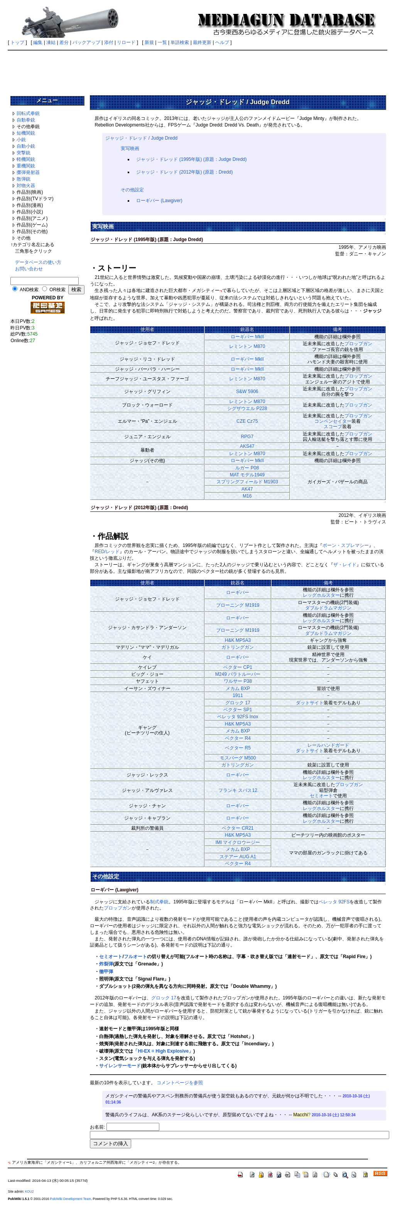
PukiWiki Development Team (70, 1199)
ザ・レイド (344, 564)
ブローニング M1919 (237, 605)
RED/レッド (107, 551)
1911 (238, 695)
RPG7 (247, 436)
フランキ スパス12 (237, 790)
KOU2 (29, 1191)
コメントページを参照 (180, 1082)
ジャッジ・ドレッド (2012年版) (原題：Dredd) (184, 172)
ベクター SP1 (237, 709)
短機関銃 (26, 133)
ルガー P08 (247, 468)
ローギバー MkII (247, 336)
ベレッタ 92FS (334, 902)
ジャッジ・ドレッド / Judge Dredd (141, 138)
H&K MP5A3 (238, 640)
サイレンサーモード (120, 1065)
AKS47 (247, 446)
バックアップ (86, 42)
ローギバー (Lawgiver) (159, 200)
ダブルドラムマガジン (328, 608)
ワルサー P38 (238, 681)
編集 (37, 42)
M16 (247, 496)
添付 (108, 42)
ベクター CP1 (237, 667)
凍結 (51, 42)
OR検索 (57, 289)
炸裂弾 (106, 964)
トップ (17, 42)
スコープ (333, 426)
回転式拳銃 (28, 113)
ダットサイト (310, 702)
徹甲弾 (106, 971)
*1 (220, 291)
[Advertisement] (197, 70)
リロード (126, 42)
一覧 (162, 42)
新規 (149, 42)
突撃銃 (23, 152)
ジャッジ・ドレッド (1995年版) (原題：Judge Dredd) (191, 159)
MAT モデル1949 (247, 475)
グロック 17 (237, 702)
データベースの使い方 (38, 262)
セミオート (321, 795)
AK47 (247, 489)
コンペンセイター (332, 421)
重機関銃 (26, 166)
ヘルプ (222, 42)
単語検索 (179, 42)
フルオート (135, 956)
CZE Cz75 (247, 421)
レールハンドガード (328, 745)
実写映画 (130, 148)
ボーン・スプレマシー (345, 545)
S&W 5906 (247, 391)
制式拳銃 (159, 902)
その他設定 (132, 189)
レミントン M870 (247, 346)
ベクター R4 (238, 738)
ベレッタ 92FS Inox (237, 716)
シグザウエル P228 (247, 408)
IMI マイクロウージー (237, 842)
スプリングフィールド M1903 (247, 481)
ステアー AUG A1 (237, 856)
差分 (64, 42)
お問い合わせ (29, 269)
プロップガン (358, 343)
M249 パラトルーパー (237, 674)
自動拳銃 (26, 120)
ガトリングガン (237, 647)
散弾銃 (23, 179)
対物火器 (26, 185)
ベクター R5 (238, 748)
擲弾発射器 (28, 172)
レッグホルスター (321, 595)
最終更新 (202, 42)
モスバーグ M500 (238, 758)
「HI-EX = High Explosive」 (163, 1051)
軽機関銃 (26, 159)
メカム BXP (238, 688)
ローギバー (237, 592)
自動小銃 (26, 146)
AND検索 (29, 289)
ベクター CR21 (237, 828)
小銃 (21, 139)
